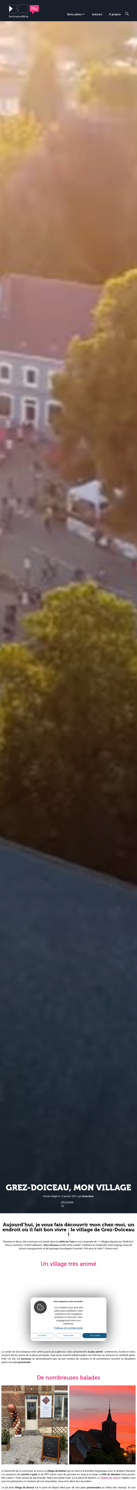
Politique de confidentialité (68, 1328)
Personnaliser (68, 1335)
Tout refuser (42, 1335)
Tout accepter (95, 1335)
